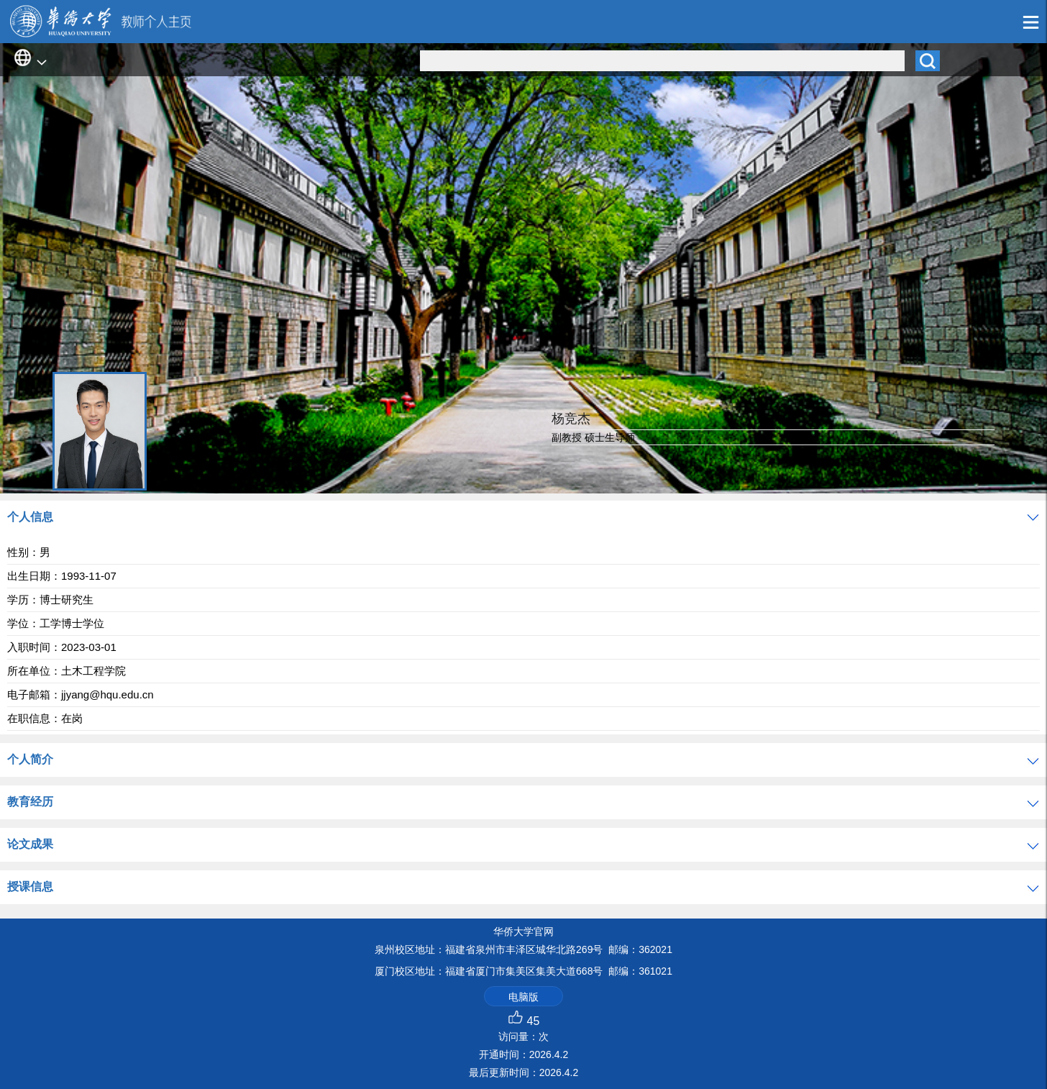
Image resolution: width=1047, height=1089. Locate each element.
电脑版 (523, 997)
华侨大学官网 (523, 931)
